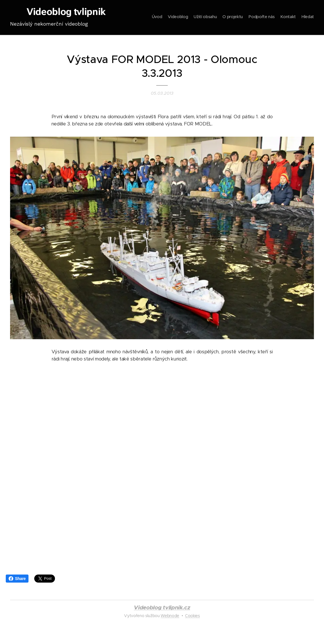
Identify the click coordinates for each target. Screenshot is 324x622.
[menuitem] (280, 17)
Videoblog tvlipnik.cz (162, 607)
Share (17, 578)
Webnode (170, 615)
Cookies (192, 615)
